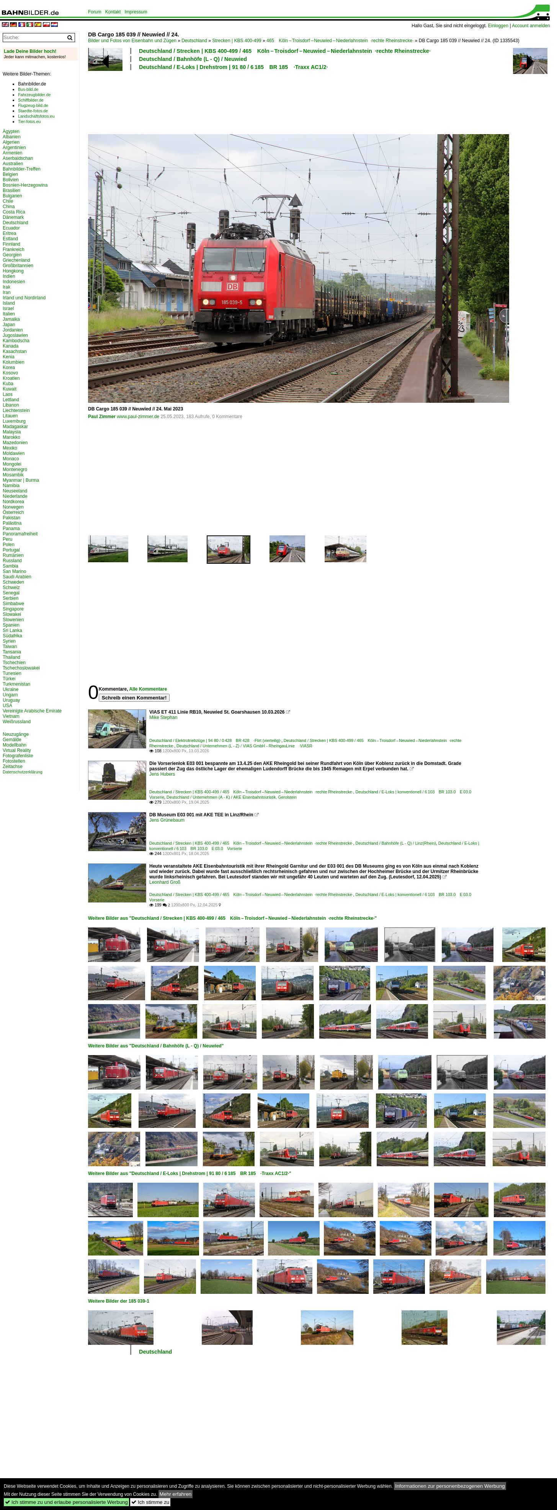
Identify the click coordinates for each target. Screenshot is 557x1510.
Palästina (12, 523)
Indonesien (14, 281)
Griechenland (16, 260)
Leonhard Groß (164, 882)
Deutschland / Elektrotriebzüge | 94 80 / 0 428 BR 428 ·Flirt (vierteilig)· (215, 740)
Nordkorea (13, 501)
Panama (11, 528)
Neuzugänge (16, 734)
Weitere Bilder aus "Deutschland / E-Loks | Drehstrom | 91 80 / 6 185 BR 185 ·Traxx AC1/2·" (189, 1173)
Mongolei (12, 464)
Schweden (13, 582)
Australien (13, 163)
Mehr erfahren (176, 1494)
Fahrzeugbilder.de (34, 94)
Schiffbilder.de (31, 100)
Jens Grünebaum (167, 820)
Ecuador (11, 228)
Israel (8, 308)
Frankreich (14, 249)
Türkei (9, 678)
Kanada (10, 346)
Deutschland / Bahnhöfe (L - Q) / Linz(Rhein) (395, 843)
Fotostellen (14, 761)
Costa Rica (14, 212)
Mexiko (10, 448)
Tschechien (14, 662)
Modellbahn (14, 745)
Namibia (11, 485)
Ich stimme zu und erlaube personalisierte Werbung (66, 1502)
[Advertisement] (284, 101)
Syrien (9, 641)
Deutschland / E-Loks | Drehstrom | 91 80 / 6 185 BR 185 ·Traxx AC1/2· (233, 67)
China (9, 206)
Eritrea (9, 233)
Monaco (11, 458)
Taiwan (10, 646)
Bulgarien (12, 196)
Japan (9, 324)
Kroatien (11, 378)
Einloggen (498, 25)
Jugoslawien (15, 335)
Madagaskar (15, 426)
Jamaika (11, 319)
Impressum (135, 12)
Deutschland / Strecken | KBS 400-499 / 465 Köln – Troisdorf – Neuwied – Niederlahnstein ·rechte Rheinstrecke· (285, 51)
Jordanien (13, 330)
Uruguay (11, 700)
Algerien (11, 142)
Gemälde (12, 739)
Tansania (12, 652)
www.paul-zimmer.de (138, 416)
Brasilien (11, 190)
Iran (7, 292)
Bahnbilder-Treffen (22, 169)
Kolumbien (14, 362)
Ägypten (11, 131)
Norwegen (13, 507)
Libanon (11, 405)
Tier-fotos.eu (29, 121)
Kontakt (113, 12)
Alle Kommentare (148, 689)
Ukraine (10, 689)
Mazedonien (15, 442)
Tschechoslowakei (21, 668)
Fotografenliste (18, 755)
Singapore (13, 609)
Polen (9, 544)
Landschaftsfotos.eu (36, 116)
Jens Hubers (162, 774)
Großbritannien (18, 265)
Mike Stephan (163, 717)
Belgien (10, 174)
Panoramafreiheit (20, 534)
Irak (6, 287)
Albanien (12, 137)
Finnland (11, 244)
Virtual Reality (17, 750)
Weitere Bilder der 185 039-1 (118, 1301)
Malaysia (12, 432)
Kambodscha (16, 340)
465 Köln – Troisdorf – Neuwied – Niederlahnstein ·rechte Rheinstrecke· (339, 40)
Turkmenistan (16, 684)
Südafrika (12, 635)
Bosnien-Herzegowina (25, 185)
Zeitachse (13, 766)
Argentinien (14, 147)
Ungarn (10, 695)
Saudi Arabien (17, 576)
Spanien (11, 625)
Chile (8, 201)
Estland (10, 238)
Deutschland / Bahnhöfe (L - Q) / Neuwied (193, 59)
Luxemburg (14, 421)
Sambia (10, 566)
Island (9, 303)
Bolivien (11, 179)
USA (7, 705)
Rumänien (13, 555)
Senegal (11, 593)
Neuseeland (15, 491)
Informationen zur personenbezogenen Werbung (450, 1486)
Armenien (12, 153)
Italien (9, 314)
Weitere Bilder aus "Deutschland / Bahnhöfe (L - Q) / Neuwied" (156, 1046)
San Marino (14, 571)
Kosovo (10, 373)
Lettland (11, 399)
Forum (94, 12)
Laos (8, 394)
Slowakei (12, 614)
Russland (12, 560)
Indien (9, 276)
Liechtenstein (16, 410)
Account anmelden (531, 25)
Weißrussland (17, 721)
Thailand (11, 657)
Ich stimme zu (150, 1502)
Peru (7, 539)
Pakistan (11, 517)
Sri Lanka (12, 630)
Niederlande (15, 496)
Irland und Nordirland (24, 297)
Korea (9, 367)
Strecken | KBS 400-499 (236, 40)
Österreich (13, 512)
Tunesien (12, 673)
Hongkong (13, 271)
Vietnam (11, 716)
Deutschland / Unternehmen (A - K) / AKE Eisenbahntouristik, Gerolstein (232, 797)
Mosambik (13, 475)
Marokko (11, 437)
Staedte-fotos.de (33, 110)
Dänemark (13, 217)
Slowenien (13, 619)
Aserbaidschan (18, 158)
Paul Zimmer (102, 416)
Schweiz (11, 587)
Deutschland (194, 40)
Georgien (12, 255)
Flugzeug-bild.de (33, 105)
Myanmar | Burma (21, 480)
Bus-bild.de (28, 89)
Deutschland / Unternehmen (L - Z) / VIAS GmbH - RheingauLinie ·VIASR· (244, 746)
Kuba (8, 383)
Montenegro (15, 469)
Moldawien (14, 453)
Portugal (11, 550)
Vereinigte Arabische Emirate (32, 711)
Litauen (10, 416)
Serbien (10, 598)
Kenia (9, 356)
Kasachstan (15, 351)
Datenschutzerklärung (22, 772)
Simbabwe (13, 603)
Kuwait (9, 389)
